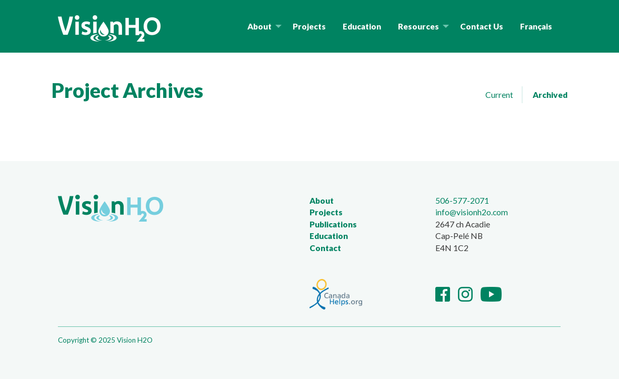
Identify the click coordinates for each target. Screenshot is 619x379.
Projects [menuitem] (309, 26)
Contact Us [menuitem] (481, 26)
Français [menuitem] (536, 26)
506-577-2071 (462, 200)
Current (499, 94)
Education (329, 236)
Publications (333, 224)
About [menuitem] (259, 26)
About (322, 200)
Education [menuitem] (362, 26)
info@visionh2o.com (471, 212)
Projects (326, 212)
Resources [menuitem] (418, 26)
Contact (325, 248)
